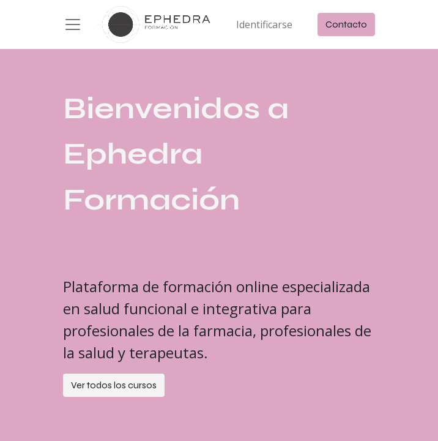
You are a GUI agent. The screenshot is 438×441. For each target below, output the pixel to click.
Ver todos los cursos (114, 385)
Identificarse (264, 24)
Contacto (346, 24)
